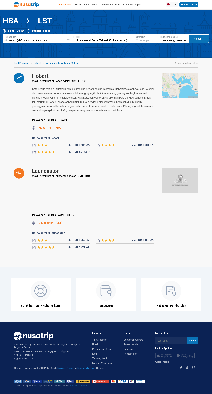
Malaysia (39, 351)
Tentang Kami (99, 358)
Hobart (37, 63)
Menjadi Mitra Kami (102, 363)
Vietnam (17, 355)
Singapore (51, 351)
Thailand (29, 355)
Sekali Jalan (16, 30)
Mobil (95, 4)
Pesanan (128, 349)
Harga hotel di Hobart (45, 138)
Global (16, 351)
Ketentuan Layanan (86, 368)
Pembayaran (130, 354)
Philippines (64, 351)
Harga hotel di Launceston (48, 233)
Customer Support (133, 4)
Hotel (78, 4)
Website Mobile (162, 362)
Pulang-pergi (41, 30)
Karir (94, 354)
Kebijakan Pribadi (65, 368)
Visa (86, 4)
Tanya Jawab (131, 344)
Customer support (133, 339)
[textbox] (34, 38)
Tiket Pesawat (64, 4)
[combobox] (34, 38)
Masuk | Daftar (189, 4)
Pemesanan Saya (110, 4)
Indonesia (27, 351)
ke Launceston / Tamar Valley (62, 63)
